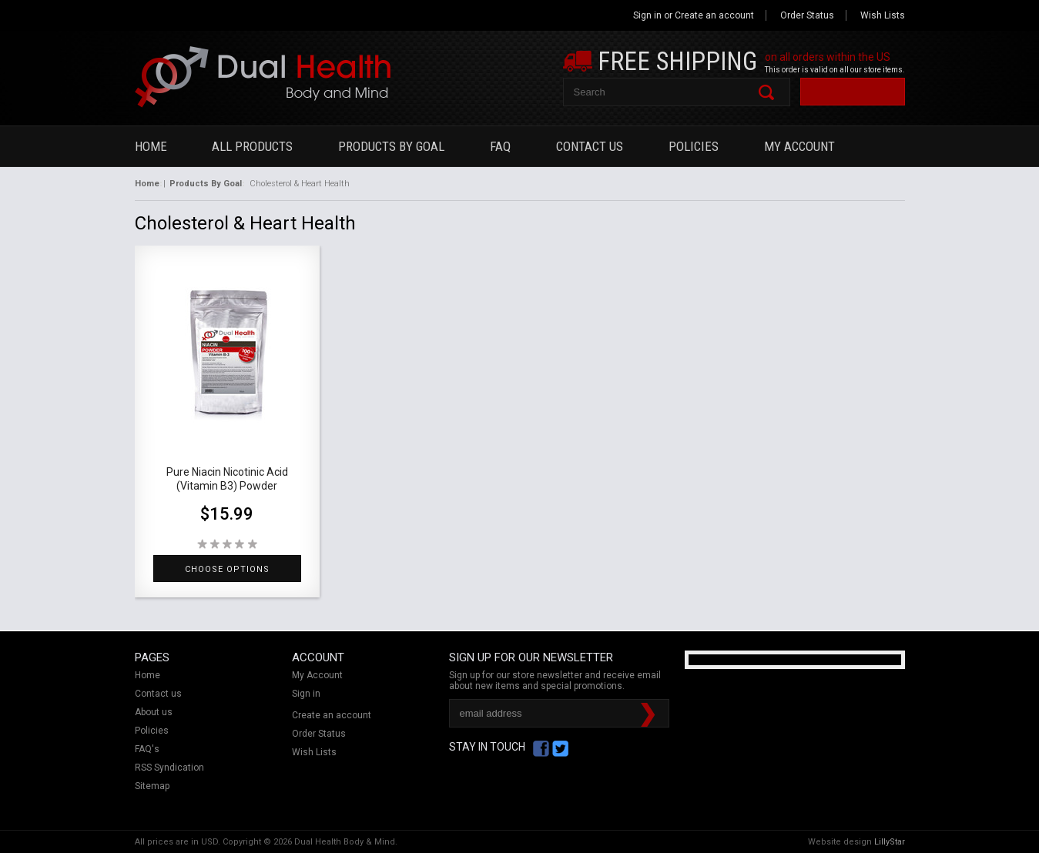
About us (154, 712)
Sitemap (152, 786)
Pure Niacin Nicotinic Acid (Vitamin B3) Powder (227, 479)
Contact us (158, 693)
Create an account (714, 15)
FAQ (500, 146)
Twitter (560, 748)
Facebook (541, 748)
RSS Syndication (169, 767)
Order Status (807, 15)
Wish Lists (882, 15)
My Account (799, 146)
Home (151, 146)
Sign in (647, 15)
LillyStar (889, 842)
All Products (252, 146)
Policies (694, 146)
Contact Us (589, 146)
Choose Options (227, 569)
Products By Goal (391, 146)
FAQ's (147, 749)
